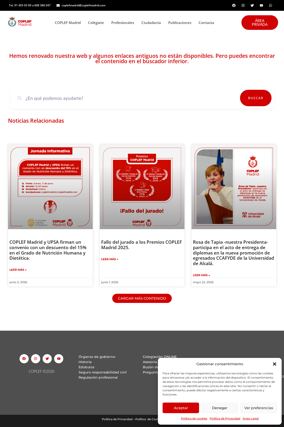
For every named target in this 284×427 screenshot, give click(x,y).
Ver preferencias (258, 408)
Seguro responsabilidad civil (103, 372)
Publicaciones (181, 22)
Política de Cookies (149, 419)
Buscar (258, 98)
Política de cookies (194, 418)
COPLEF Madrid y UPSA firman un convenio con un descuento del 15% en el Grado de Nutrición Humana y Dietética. (47, 250)
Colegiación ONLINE (160, 357)
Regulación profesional (98, 377)
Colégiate (97, 22)
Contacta (206, 22)
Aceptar (181, 408)
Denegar (219, 408)
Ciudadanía (152, 22)
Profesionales (124, 22)
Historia (85, 362)
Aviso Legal (251, 418)
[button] (274, 364)
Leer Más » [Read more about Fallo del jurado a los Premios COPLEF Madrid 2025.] (109, 259)
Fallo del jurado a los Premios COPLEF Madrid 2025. (141, 245)
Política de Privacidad (225, 418)
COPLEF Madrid (69, 22)
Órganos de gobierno (97, 357)
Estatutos (86, 367)
